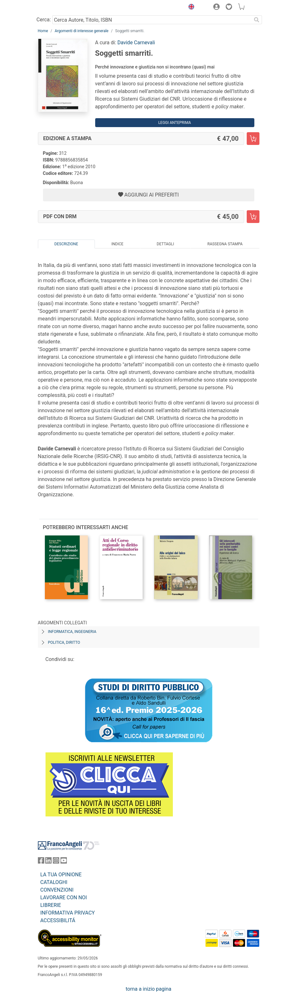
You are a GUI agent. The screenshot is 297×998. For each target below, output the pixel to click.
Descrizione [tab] (66, 244)
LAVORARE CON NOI (63, 897)
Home (43, 31)
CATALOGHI (53, 882)
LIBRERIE (50, 905)
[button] (190, 8)
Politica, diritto (64, 642)
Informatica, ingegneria (72, 631)
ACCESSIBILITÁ (57, 920)
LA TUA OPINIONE (61, 875)
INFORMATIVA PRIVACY (67, 913)
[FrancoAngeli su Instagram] (56, 862)
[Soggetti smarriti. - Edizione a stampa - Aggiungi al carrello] (253, 138)
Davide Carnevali (136, 42)
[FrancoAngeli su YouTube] (63, 862)
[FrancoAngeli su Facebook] (41, 862)
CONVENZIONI (57, 890)
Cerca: (44, 20)
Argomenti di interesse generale (82, 31)
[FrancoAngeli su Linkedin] (48, 862)
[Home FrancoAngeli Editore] (59, 7)
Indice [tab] (117, 244)
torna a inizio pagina (148, 989)
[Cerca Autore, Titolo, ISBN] (152, 19)
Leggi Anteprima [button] (174, 122)
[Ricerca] (257, 19)
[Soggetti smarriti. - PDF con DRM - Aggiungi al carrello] (253, 216)
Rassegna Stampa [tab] (225, 244)
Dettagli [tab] (165, 244)
